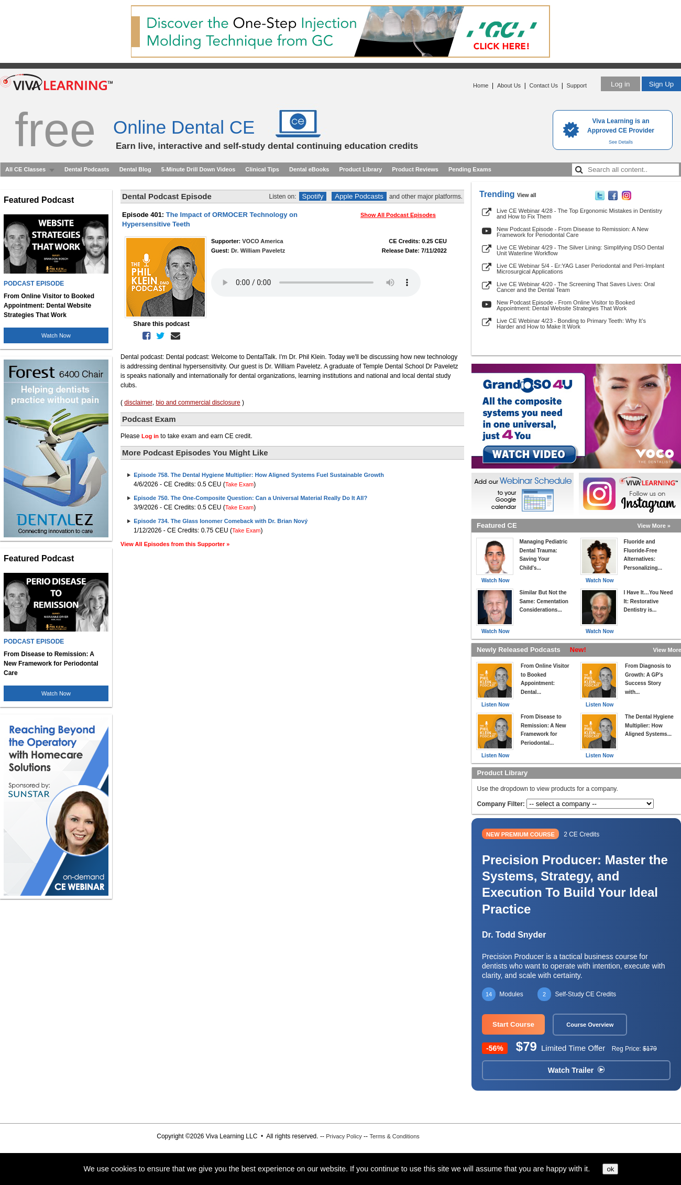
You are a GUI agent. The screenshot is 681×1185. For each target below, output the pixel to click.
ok (610, 1169)
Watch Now (56, 335)
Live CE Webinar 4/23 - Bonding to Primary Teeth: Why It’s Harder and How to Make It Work (571, 324)
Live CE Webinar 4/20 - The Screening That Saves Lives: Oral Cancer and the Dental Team (576, 287)
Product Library (360, 169)
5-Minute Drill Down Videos (198, 169)
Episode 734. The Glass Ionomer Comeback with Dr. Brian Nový (220, 521)
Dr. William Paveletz (258, 250)
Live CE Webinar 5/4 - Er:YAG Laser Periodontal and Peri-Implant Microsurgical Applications (580, 269)
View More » (654, 526)
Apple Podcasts (359, 196)
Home (480, 85)
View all (526, 195)
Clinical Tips (262, 169)
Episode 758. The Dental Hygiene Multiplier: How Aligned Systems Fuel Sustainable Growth (259, 475)
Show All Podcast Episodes (398, 215)
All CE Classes (25, 169)
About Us (509, 85)
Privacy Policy (343, 1136)
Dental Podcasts (86, 169)
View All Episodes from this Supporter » (174, 544)
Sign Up (661, 84)
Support (576, 85)
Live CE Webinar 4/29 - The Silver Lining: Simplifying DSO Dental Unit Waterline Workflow (580, 250)
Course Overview (589, 1024)
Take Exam (239, 484)
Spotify (313, 196)
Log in (620, 84)
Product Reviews (415, 169)
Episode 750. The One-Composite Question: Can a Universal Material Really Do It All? (250, 498)
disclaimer (138, 402)
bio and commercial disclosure (198, 402)
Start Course (513, 1024)
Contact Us (544, 85)
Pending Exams (469, 169)
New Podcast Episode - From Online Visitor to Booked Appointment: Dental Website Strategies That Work (566, 305)
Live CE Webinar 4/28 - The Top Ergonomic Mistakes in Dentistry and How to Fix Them (579, 214)
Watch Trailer (576, 1070)
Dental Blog (135, 169)
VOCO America (262, 241)
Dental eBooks (309, 169)
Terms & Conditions (394, 1136)
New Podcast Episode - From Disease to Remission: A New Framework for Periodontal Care (573, 232)
